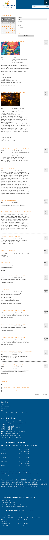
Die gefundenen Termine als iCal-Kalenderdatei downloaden (16, 387)
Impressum (4, 409)
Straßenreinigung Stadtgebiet (8, 200)
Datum (19, 25)
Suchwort (20, 21)
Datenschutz (4, 411)
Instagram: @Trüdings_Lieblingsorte (11, 437)
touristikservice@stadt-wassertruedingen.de (14, 506)
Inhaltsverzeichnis (6, 407)
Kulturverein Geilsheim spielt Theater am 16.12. (13, 324)
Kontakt (3, 404)
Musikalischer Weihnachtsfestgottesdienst (12, 365)
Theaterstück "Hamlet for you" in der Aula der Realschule (16, 149)
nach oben (45, 394)
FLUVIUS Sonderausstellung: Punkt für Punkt (12, 41)
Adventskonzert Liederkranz (8, 262)
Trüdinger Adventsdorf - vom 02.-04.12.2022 (13, 92)
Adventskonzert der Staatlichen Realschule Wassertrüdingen (16, 351)
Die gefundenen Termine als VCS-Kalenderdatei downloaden (16, 384)
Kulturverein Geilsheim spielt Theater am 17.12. (13, 337)
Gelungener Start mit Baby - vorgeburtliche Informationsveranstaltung (19, 168)
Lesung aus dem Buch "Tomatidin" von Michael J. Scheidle (16, 211)
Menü (46, 2)
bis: (18, 29)
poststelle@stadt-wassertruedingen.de (13, 431)
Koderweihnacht (5, 289)
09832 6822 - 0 (6, 427)
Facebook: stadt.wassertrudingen (10, 435)
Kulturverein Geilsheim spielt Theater (10, 236)
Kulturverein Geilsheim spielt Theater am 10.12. (13, 276)
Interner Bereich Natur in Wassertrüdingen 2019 (15, 413)
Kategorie (20, 17)
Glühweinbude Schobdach (7, 250)
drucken (37, 394)
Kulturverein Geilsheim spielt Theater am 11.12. (13, 310)
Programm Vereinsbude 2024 (12, 390)
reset (19, 33)
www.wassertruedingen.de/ (10, 433)
